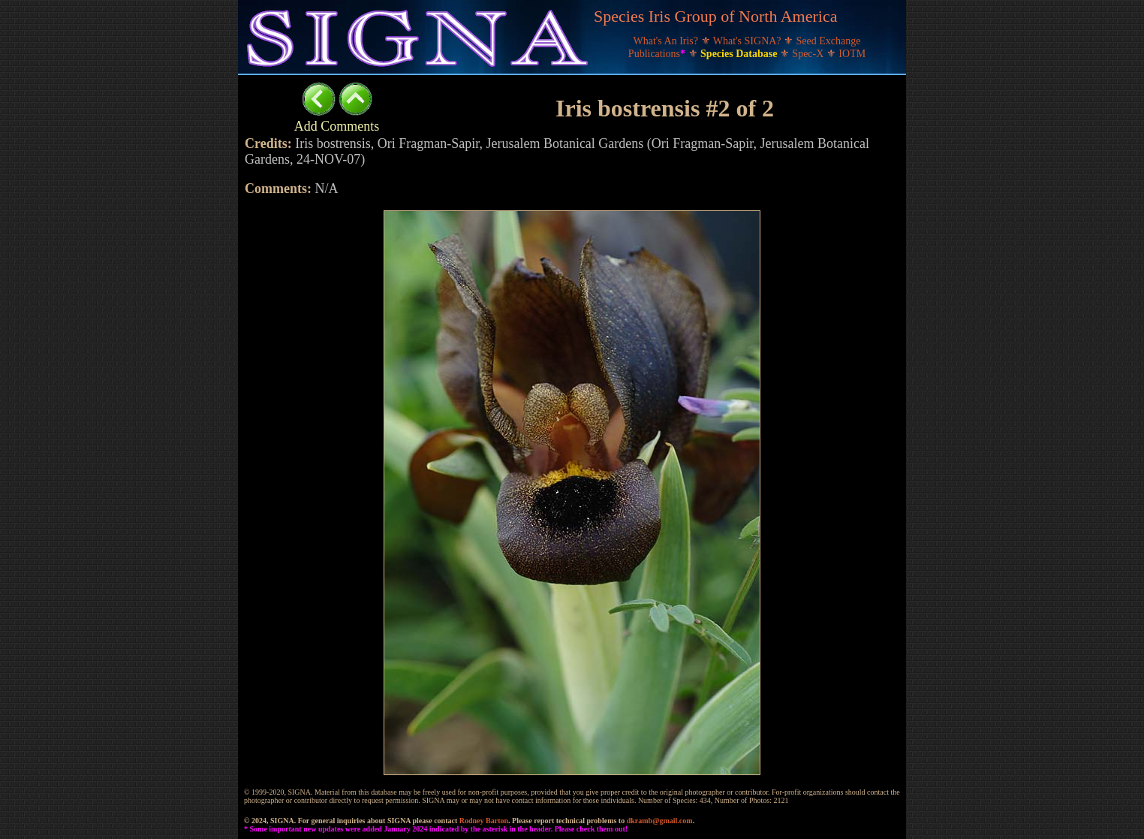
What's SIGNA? (748, 41)
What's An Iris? (667, 41)
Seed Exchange (828, 41)
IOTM (852, 53)
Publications (658, 53)
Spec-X (809, 53)
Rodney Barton (483, 820)
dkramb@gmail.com (660, 820)
